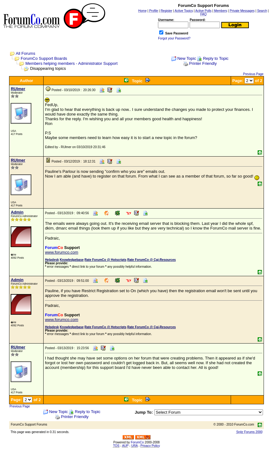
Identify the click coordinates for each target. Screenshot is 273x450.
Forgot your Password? (174, 38)
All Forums (25, 53)
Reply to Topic (215, 58)
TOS (116, 445)
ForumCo (137, 442)
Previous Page (253, 74)
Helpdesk (52, 259)
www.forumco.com (61, 252)
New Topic (186, 58)
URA (134, 445)
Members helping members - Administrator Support (71, 63)
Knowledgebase (72, 259)
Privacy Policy (150, 445)
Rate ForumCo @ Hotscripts (106, 259)
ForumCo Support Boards (44, 58)
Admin (17, 212)
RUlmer (18, 88)
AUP (125, 445)
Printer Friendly (203, 63)
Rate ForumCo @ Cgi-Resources (151, 259)
